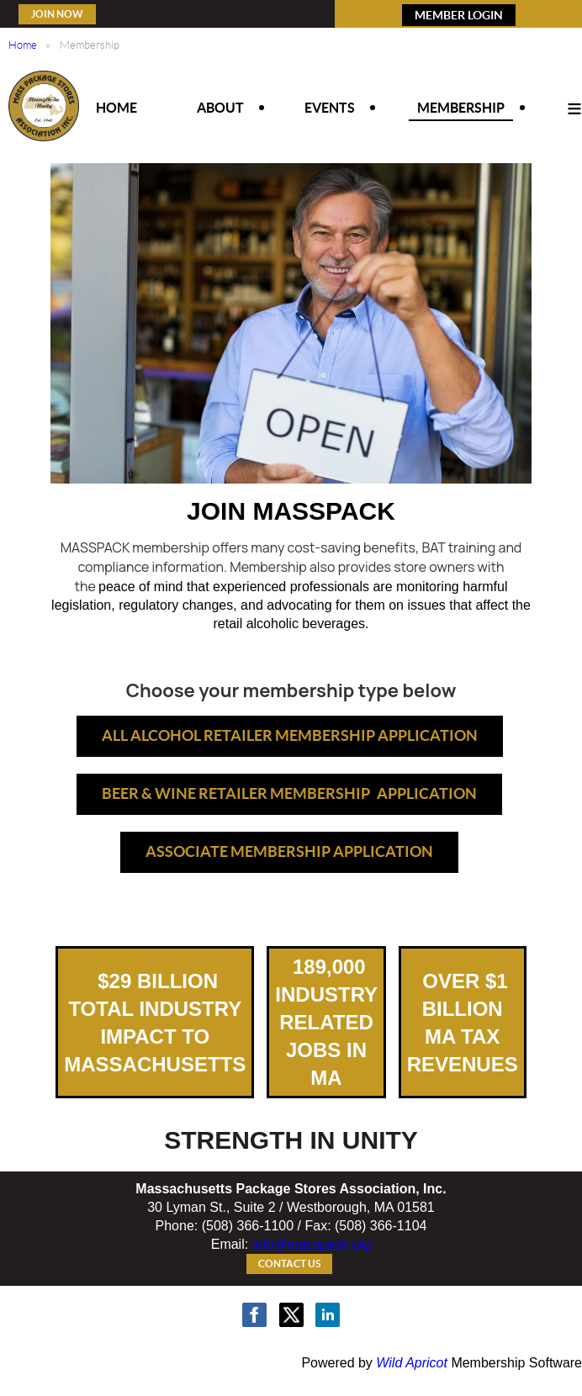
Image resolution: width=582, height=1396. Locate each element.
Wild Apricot (411, 1363)
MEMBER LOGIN (459, 15)
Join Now (57, 13)
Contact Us (289, 1263)
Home (22, 45)
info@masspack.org (312, 1244)
